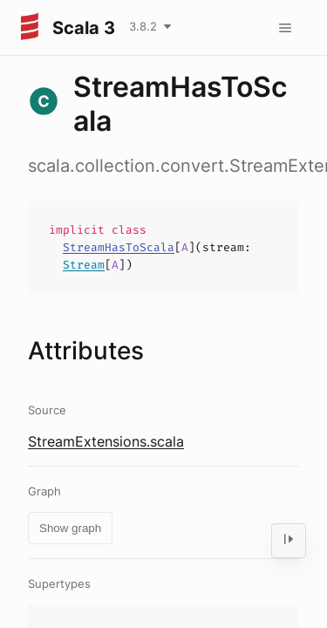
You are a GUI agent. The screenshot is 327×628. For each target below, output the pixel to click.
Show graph (70, 528)
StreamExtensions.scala (106, 441)
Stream (84, 264)
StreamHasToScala (118, 247)
